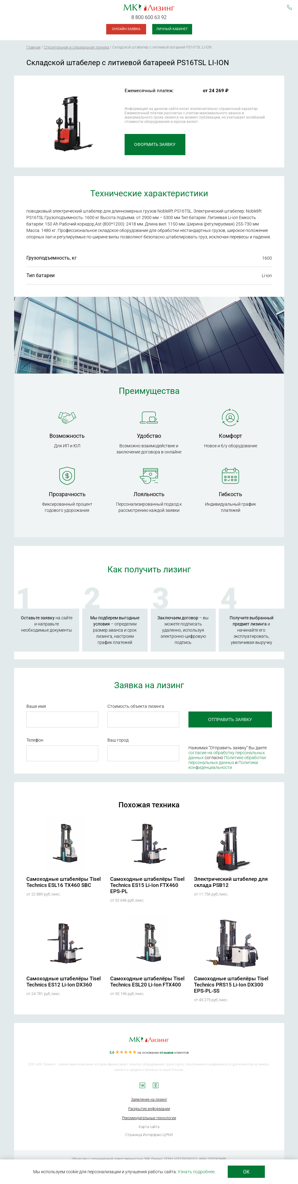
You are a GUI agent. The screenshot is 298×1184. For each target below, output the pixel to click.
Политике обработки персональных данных (226, 760)
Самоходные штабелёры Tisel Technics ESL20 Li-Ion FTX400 (147, 981)
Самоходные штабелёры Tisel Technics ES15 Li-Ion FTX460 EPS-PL (147, 885)
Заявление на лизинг (149, 1099)
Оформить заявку (153, 144)
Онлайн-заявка (126, 29)
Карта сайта (149, 1127)
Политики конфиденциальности (223, 765)
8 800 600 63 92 (149, 17)
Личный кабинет (172, 29)
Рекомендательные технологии (149, 1118)
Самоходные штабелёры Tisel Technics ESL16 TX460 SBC (63, 882)
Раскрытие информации (149, 1109)
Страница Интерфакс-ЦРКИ (149, 1135)
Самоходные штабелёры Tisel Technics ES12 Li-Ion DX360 (63, 981)
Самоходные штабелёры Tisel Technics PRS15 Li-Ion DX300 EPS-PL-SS (231, 984)
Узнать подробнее (196, 1171)
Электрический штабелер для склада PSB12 (231, 882)
